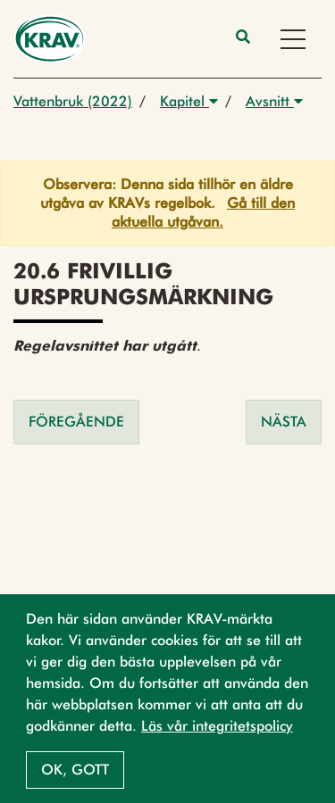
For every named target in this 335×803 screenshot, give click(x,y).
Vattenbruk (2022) (72, 101)
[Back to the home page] (49, 38)
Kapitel (189, 101)
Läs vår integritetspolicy (217, 725)
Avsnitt (274, 101)
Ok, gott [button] (75, 769)
